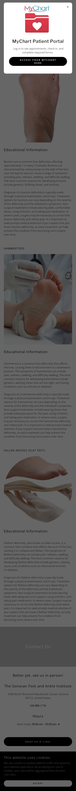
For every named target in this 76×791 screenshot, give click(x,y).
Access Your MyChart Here (38, 61)
